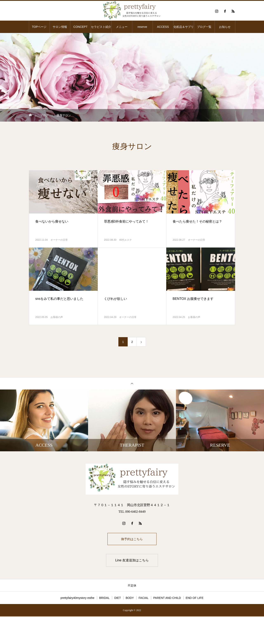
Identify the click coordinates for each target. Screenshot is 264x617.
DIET (117, 598)
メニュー (121, 26)
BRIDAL (104, 598)
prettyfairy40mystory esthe (77, 598)
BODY (130, 598)
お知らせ (225, 26)
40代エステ (125, 239)
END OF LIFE (194, 598)
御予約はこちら (132, 539)
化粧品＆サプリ (183, 26)
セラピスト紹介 (101, 26)
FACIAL (143, 598)
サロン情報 (60, 26)
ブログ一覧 (204, 26)
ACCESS (163, 26)
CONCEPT (80, 26)
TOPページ (39, 26)
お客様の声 (57, 317)
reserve (142, 26)
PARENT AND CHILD (167, 598)
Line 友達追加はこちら (132, 561)
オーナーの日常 (59, 239)
